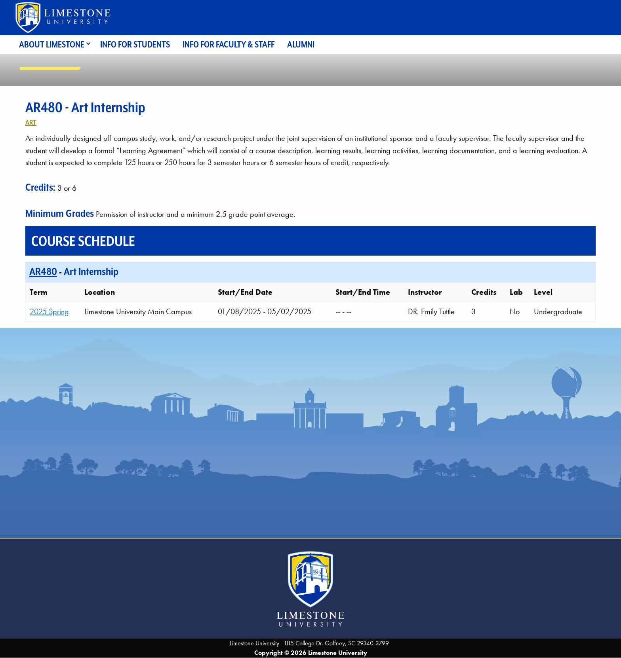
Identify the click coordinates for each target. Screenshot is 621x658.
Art (30, 122)
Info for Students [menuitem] (135, 44)
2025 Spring (49, 311)
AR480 (43, 271)
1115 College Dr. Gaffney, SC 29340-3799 (336, 643)
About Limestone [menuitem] (51, 44)
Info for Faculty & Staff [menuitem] (228, 44)
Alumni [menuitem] (300, 44)
